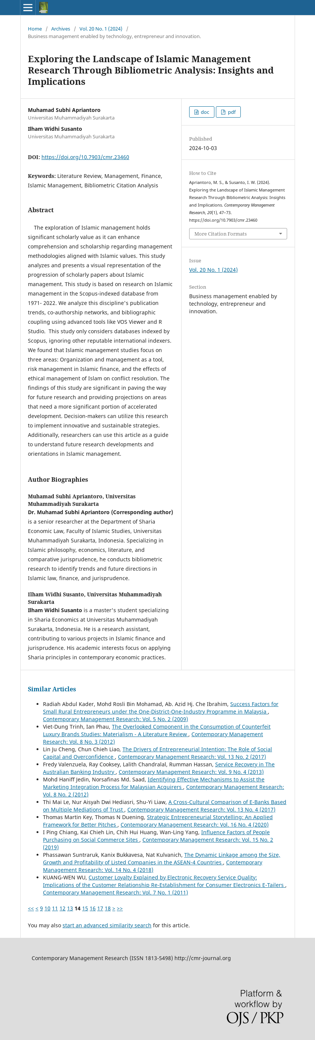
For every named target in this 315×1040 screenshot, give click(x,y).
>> (120, 908)
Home (35, 28)
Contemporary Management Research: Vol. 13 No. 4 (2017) (201, 809)
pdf (231, 112)
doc (204, 112)
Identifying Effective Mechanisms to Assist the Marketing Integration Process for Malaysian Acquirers (154, 783)
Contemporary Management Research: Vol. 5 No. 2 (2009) (115, 719)
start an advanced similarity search (107, 925)
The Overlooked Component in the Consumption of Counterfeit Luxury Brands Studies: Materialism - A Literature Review (157, 730)
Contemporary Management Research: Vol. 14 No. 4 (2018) (152, 866)
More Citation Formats (220, 233)
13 (70, 908)
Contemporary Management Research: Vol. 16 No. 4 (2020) (195, 824)
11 (55, 908)
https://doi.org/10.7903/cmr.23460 (85, 157)
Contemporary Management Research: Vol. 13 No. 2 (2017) (192, 756)
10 (47, 908)
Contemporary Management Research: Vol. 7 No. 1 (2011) (115, 892)
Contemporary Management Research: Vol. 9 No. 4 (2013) (191, 771)
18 (108, 908)
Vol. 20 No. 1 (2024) (101, 28)
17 (100, 908)
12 (63, 908)
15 (85, 908)
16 (93, 908)
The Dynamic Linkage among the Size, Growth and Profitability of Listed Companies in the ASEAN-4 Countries (161, 858)
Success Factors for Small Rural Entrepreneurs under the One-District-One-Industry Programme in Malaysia (160, 707)
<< (31, 908)
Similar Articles (52, 689)
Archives (60, 28)
